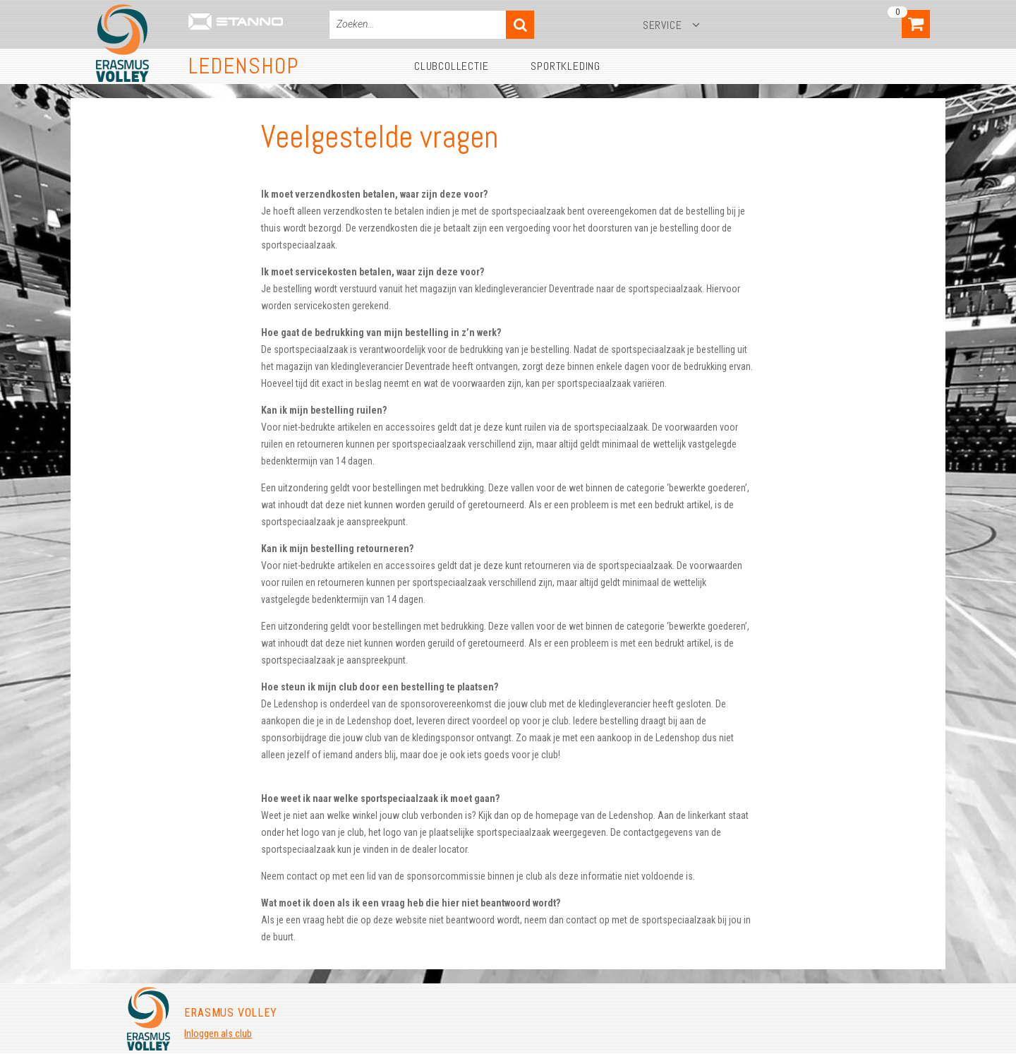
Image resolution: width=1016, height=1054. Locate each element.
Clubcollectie (451, 66)
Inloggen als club (218, 1033)
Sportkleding (565, 66)
